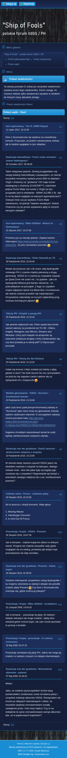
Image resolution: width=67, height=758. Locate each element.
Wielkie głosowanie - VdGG (21, 393)
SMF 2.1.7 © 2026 (26, 751)
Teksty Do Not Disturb (31, 358)
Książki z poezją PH (30, 313)
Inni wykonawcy (15, 126)
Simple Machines (42, 751)
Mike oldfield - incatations (42, 603)
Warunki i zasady (32, 744)
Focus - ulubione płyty (35, 493)
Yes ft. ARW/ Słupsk (37, 126)
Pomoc (20, 744)
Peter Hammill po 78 (43, 258)
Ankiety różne (13, 493)
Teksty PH (11, 313)
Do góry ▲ (45, 744)
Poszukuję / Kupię (16, 531)
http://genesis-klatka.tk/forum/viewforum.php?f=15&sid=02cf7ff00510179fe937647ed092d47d (30, 421)
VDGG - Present (37, 531)
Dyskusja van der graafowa (21, 448)
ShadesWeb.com (42, 754)
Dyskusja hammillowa (18, 157)
